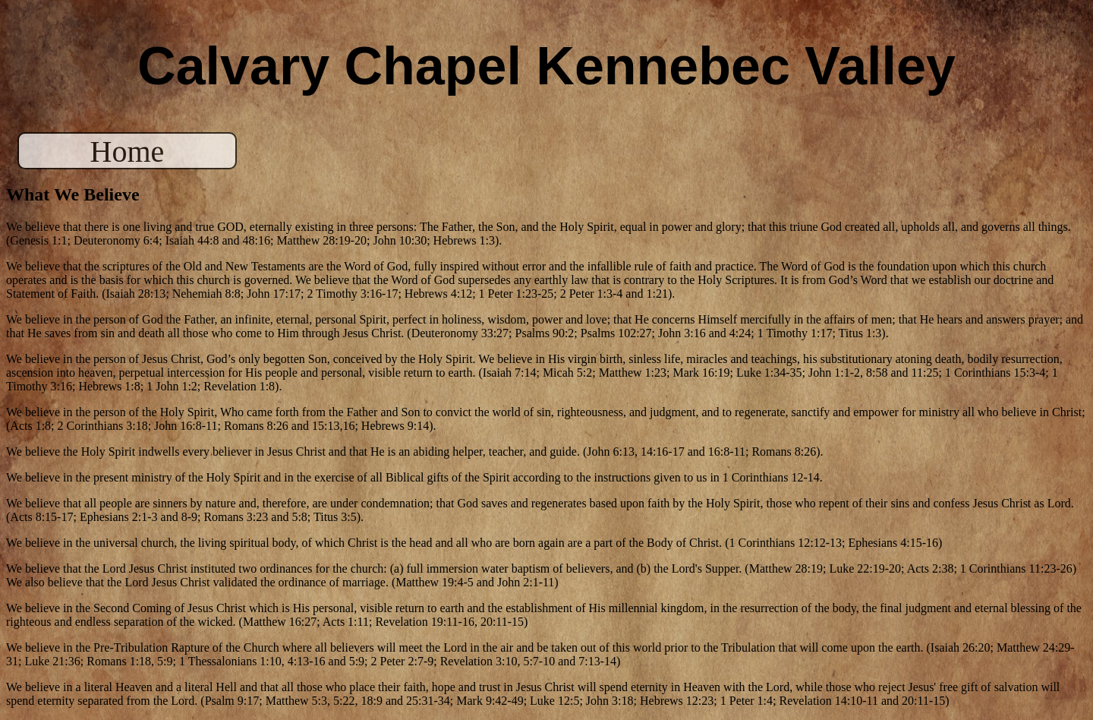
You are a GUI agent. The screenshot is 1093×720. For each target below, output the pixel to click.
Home (127, 151)
